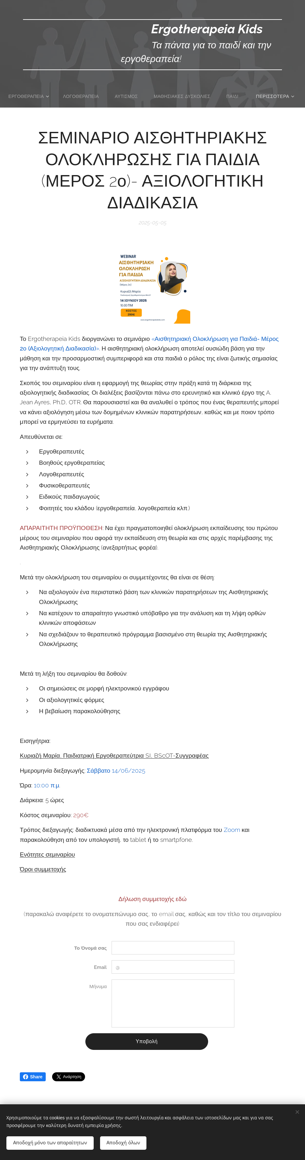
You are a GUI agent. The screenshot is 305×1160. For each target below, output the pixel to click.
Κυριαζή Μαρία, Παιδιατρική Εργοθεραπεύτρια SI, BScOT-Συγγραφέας (114, 755)
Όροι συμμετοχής (43, 869)
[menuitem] (43, 96)
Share (33, 1076)
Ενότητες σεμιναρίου (47, 854)
